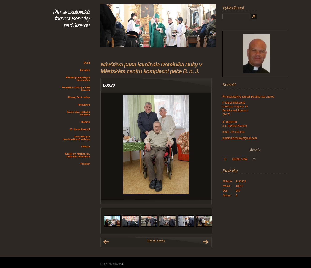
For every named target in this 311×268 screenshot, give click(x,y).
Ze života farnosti (80, 129)
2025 (244, 159)
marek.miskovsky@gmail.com (239, 138)
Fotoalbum (84, 104)
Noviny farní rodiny (79, 97)
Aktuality (85, 70)
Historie (85, 122)
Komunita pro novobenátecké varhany (76, 137)
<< (225, 159)
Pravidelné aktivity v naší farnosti (76, 88)
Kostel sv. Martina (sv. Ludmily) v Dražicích (77, 155)
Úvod (87, 62)
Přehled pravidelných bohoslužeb (78, 78)
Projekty (85, 163)
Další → (205, 242)
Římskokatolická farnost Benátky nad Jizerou (71, 18)
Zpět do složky (156, 240)
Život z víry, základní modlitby (78, 113)
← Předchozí (106, 242)
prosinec (236, 159)
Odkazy (85, 146)
